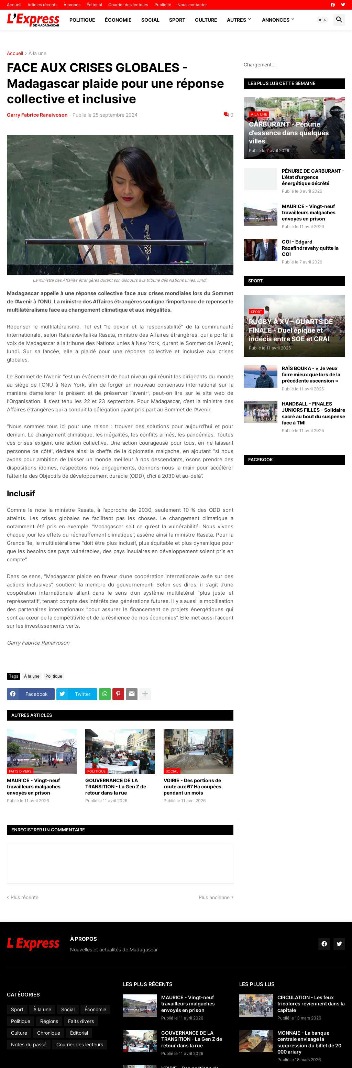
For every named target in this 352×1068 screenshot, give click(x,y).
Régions (49, 1021)
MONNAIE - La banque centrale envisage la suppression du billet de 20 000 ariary (309, 1042)
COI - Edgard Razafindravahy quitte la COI (310, 248)
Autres (236, 20)
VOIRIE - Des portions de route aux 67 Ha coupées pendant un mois (192, 786)
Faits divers (81, 1021)
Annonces (275, 20)
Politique (82, 20)
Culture (206, 20)
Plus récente (24, 897)
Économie (118, 20)
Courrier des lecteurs (128, 4)
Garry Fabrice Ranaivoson (37, 115)
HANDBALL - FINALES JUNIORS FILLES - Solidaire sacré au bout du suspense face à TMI (313, 413)
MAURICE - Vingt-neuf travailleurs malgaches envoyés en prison (33, 786)
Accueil (14, 4)
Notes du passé (28, 1044)
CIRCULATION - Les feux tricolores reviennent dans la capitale (311, 1003)
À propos (72, 4)
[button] (322, 20)
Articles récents (42, 4)
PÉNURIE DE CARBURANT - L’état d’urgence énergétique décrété (313, 177)
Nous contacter (192, 4)
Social (150, 20)
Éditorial (94, 4)
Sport (177, 20)
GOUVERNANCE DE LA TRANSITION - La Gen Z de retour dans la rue (115, 786)
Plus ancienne (214, 897)
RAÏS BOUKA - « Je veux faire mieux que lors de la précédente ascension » (311, 374)
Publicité (162, 4)
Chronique (48, 1033)
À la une (37, 53)
